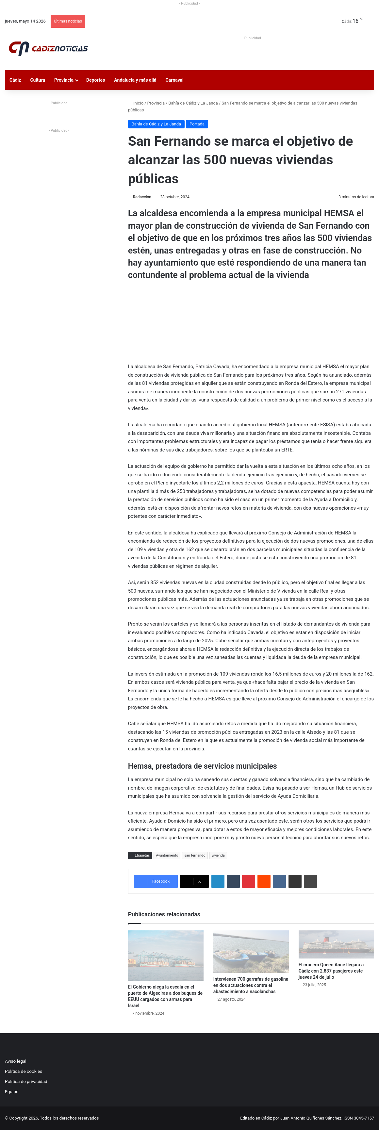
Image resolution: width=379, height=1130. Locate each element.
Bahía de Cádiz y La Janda (193, 103)
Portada (197, 124)
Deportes (95, 80)
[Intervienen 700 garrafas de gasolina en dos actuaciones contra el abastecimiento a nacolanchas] (251, 951)
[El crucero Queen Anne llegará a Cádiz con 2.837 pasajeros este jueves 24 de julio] (336, 944)
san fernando (194, 855)
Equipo (12, 1091)
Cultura (37, 80)
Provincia (64, 80)
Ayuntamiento (167, 855)
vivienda (218, 855)
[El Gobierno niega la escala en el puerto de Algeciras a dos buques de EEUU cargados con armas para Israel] (166, 955)
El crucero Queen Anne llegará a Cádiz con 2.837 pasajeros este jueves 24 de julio (331, 971)
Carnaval (175, 80)
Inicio (135, 103)
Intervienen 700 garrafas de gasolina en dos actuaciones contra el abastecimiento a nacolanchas (250, 985)
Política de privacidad (26, 1081)
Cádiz (15, 80)
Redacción (142, 197)
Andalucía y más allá (135, 80)
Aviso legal (15, 1061)
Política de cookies (23, 1071)
